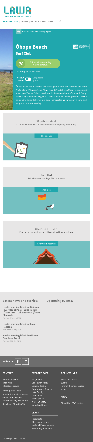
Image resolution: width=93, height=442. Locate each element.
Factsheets (37, 418)
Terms (22, 438)
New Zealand (27, 31)
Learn (24, 21)
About (52, 21)
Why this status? (40, 65)
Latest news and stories (21, 301)
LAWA (17, 12)
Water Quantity (39, 401)
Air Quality (37, 379)
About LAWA (19, 404)
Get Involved (38, 21)
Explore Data (10, 21)
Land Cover (37, 395)
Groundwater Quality (42, 389)
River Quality (38, 398)
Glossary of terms (40, 422)
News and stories (69, 379)
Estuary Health (39, 385)
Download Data (39, 404)
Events (64, 382)
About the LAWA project (72, 403)
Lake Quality (38, 392)
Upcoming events (60, 301)
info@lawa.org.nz (11, 385)
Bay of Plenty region (43, 31)
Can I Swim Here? (40, 382)
